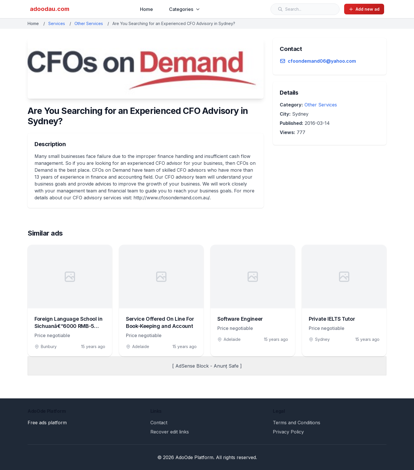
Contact (158, 422)
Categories (184, 9)
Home (146, 9)
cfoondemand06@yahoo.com (322, 61)
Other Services (88, 23)
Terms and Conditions (296, 422)
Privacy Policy (288, 432)
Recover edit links (169, 432)
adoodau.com (49, 8)
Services (56, 23)
